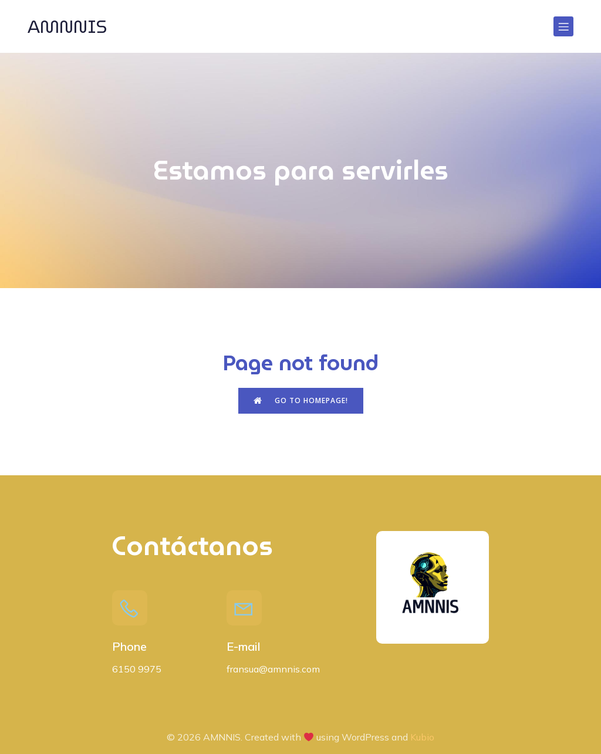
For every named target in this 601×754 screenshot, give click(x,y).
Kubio (422, 737)
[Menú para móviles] (563, 26)
